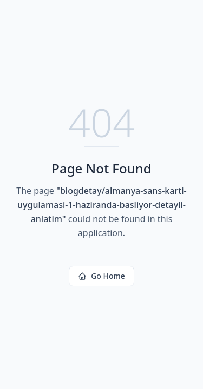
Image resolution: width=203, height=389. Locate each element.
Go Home (101, 276)
